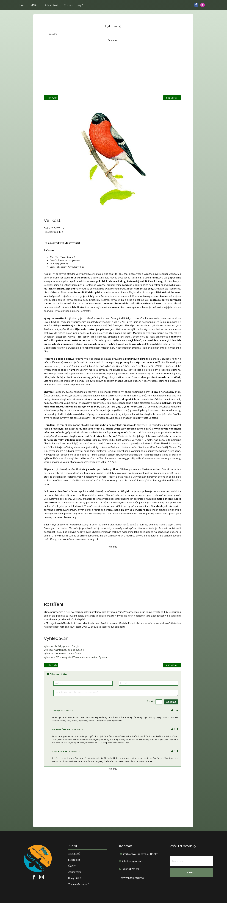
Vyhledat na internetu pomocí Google (64, 649)
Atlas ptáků (52, 5)
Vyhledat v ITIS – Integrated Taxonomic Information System (75, 657)
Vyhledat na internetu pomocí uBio (62, 653)
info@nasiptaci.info (132, 861)
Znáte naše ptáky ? (78, 884)
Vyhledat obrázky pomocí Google (61, 646)
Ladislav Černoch (61, 729)
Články (72, 866)
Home (21, 5)
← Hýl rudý (51, 97)
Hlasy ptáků (74, 878)
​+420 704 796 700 (129, 869)
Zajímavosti (74, 872)
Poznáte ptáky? (73, 5)
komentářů (57, 674)
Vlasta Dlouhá (59, 751)
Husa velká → (172, 97)
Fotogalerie (74, 860)
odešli (191, 872)
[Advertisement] (112, 67)
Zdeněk (56, 710)
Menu (34, 5)
